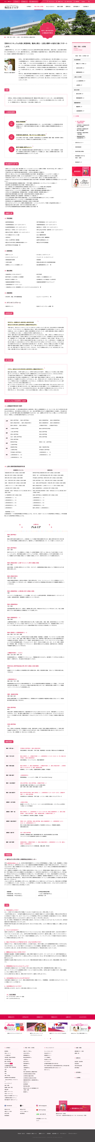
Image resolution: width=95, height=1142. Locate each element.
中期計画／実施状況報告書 (10, 1057)
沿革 (5, 1069)
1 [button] (44, 1038)
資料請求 (77, 1)
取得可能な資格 (79, 151)
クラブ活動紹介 (47, 1057)
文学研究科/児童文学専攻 (28, 1075)
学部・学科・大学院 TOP (82, 56)
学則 (5, 1073)
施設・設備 (7, 1085)
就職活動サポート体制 (79, 1051)
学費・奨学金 (7, 1075)
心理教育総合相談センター (13, 863)
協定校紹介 (77, 1063)
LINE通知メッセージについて (41, 1119)
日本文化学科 (79, 68)
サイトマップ (51, 1)
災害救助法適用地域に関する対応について (52, 1067)
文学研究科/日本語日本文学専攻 (29, 1078)
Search (89, 1)
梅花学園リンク (55, 1133)
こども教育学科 (80, 81)
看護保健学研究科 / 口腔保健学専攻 (81, 137)
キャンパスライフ (50, 1047)
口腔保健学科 (79, 111)
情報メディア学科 (81, 63)
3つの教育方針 (7, 1055)
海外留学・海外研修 (79, 1061)
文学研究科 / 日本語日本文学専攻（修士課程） (83, 125)
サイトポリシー (63, 1133)
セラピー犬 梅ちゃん (24, 1111)
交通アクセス (60, 1)
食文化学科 (79, 93)
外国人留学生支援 (78, 1065)
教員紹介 (78, 162)
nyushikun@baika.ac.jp (14, 998)
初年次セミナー (79, 142)
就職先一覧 (58, 960)
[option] (15, 1028)
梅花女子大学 (7, 1109)
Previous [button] (5, 1027)
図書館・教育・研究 (9, 1087)
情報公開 (6, 1089)
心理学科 (78, 85)
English (83, 1)
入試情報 (78, 1077)
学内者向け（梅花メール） (31, 1133)
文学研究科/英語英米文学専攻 (29, 1073)
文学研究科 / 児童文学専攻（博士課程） (82, 133)
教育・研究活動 (8, 1061)
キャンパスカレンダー (48, 1051)
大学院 (18, 37)
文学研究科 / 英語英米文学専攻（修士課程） (82, 129)
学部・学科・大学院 (11, 37)
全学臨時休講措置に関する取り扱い (51, 1063)
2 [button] (47, 1038)
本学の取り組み (8, 1059)
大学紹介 (8, 1047)
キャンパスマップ (8, 1083)
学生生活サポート (47, 1053)
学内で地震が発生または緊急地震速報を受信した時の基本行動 (56, 1065)
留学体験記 (77, 1067)
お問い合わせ (69, 1)
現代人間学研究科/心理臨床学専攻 (30, 1071)
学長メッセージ (8, 1053)
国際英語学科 (79, 72)
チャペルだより (47, 1061)
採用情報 (49, 1133)
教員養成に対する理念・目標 (80, 156)
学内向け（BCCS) (21, 1133)
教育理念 (6, 1051)
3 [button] (50, 1038)
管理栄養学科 (79, 98)
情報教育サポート (47, 1055)
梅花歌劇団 (78, 147)
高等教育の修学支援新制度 (10, 1077)
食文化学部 (7, 1113)
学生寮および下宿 (47, 1059)
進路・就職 (78, 1047)
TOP (4, 37)
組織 (5, 1071)
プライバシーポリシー (72, 1133)
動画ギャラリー (42, 1133)
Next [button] (89, 1027)
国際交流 (78, 1058)
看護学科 (78, 106)
